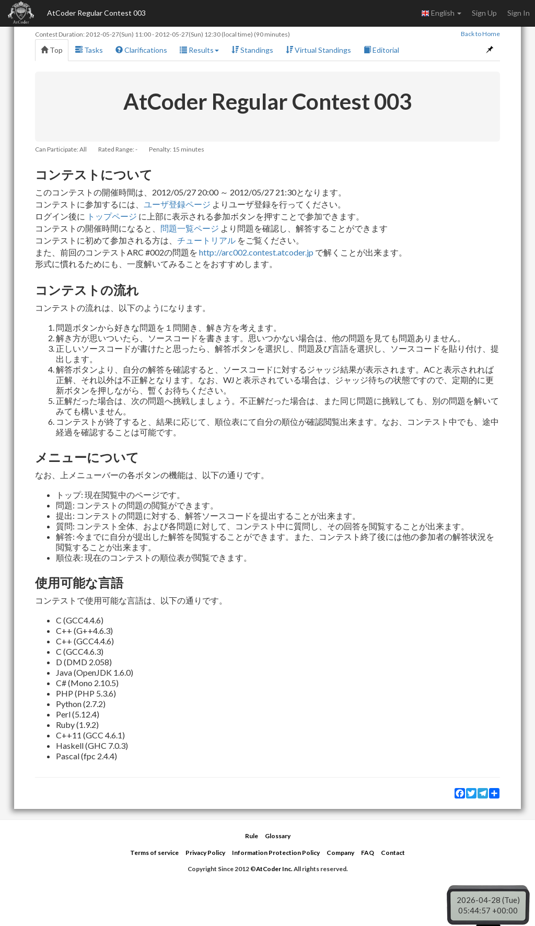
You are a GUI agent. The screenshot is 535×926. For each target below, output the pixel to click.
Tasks (89, 49)
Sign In (518, 12)
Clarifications (141, 49)
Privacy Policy (205, 852)
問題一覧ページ (189, 228)
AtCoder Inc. (274, 869)
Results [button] (199, 49)
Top (52, 49)
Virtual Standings (318, 49)
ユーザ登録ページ (177, 204)
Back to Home (480, 34)
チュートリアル (206, 240)
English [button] (441, 13)
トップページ (112, 216)
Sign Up (484, 12)
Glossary (277, 836)
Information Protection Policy (276, 852)
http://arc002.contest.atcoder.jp (256, 252)
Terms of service (154, 852)
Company (340, 852)
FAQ (367, 852)
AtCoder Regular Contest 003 (96, 12)
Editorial (381, 49)
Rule (251, 836)
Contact (393, 852)
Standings (252, 49)
